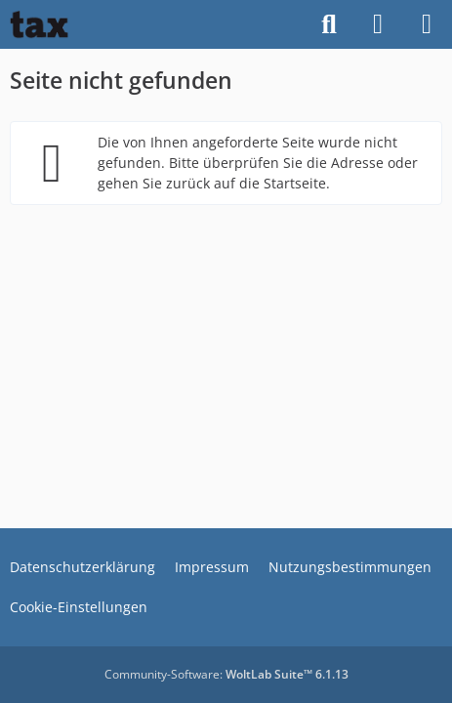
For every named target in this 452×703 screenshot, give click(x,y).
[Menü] (426, 24)
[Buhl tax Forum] (39, 24)
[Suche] (329, 24)
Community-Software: (226, 674)
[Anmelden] (377, 24)
